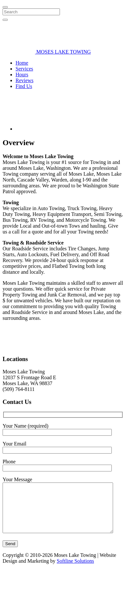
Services (24, 68)
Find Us (24, 86)
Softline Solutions (75, 576)
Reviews (24, 80)
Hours (22, 74)
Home (22, 63)
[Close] (5, 7)
